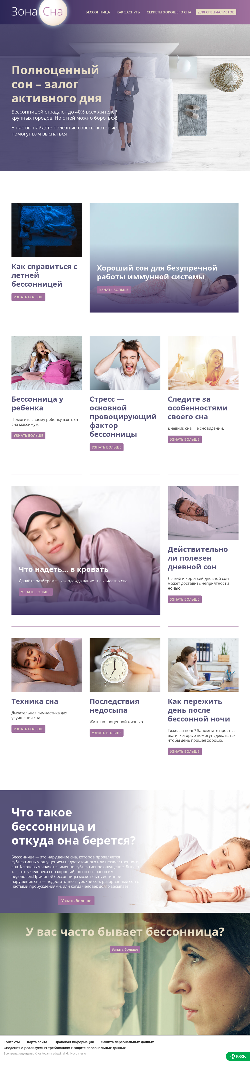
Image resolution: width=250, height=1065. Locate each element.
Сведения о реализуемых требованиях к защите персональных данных (65, 1048)
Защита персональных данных (127, 1042)
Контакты (12, 1042)
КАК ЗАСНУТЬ (128, 12)
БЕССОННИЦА (98, 12)
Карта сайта (37, 1042)
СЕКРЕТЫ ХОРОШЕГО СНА (169, 12)
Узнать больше (76, 900)
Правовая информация (74, 1042)
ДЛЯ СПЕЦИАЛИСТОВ (216, 12)
